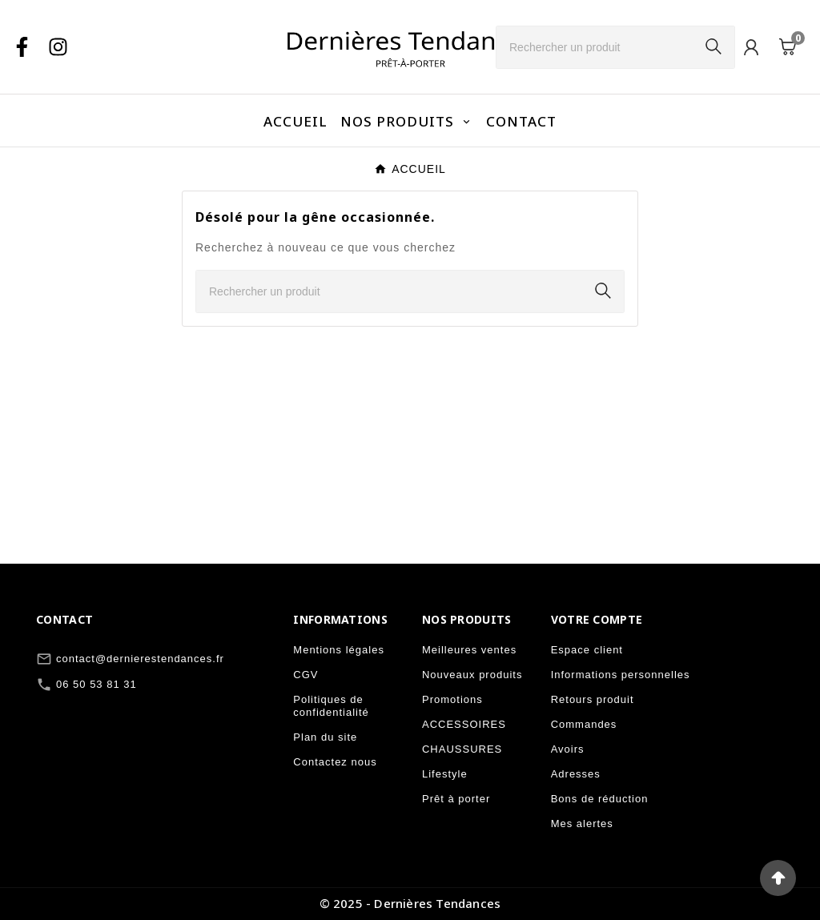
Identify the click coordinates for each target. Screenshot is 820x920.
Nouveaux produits (472, 675)
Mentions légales (338, 650)
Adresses (576, 774)
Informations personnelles (620, 675)
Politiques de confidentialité (331, 705)
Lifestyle (445, 774)
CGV (305, 675)
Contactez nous (334, 762)
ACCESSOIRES (464, 724)
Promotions (452, 699)
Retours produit (592, 699)
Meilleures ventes (469, 650)
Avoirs (568, 749)
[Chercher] (594, 47)
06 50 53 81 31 (96, 684)
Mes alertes (582, 824)
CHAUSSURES (462, 749)
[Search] (713, 46)
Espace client (587, 650)
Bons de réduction (600, 799)
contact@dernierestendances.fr (140, 659)
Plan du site (325, 737)
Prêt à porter (456, 799)
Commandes (584, 724)
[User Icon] (751, 47)
